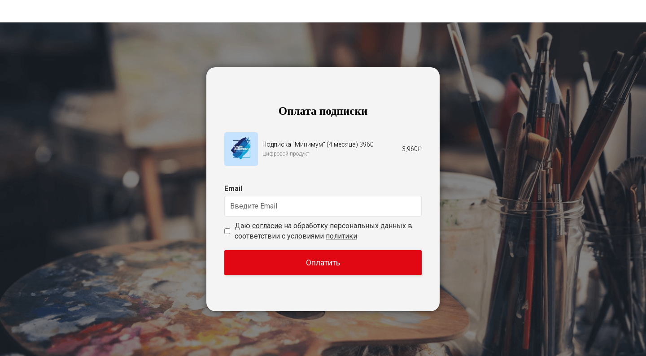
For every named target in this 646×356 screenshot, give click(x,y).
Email (233, 188)
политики (341, 236)
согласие (267, 225)
